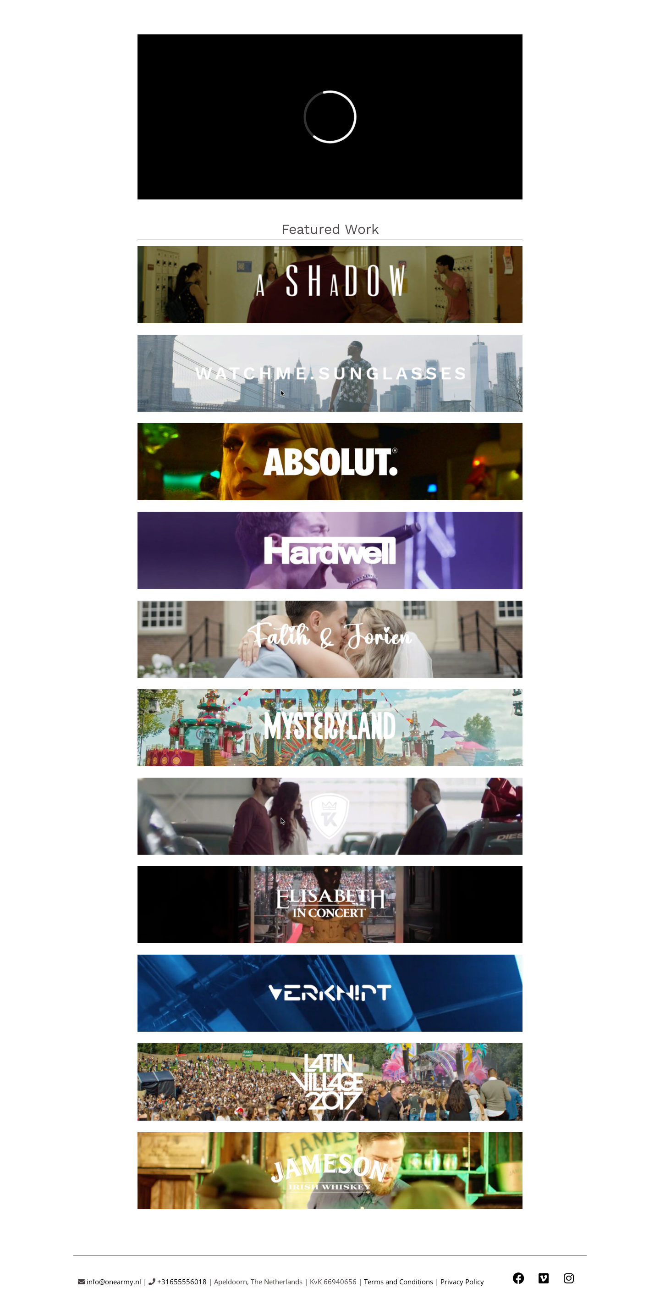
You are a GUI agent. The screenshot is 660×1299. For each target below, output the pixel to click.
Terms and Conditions (398, 1281)
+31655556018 (182, 1281)
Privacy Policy (462, 1281)
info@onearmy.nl (114, 1281)
